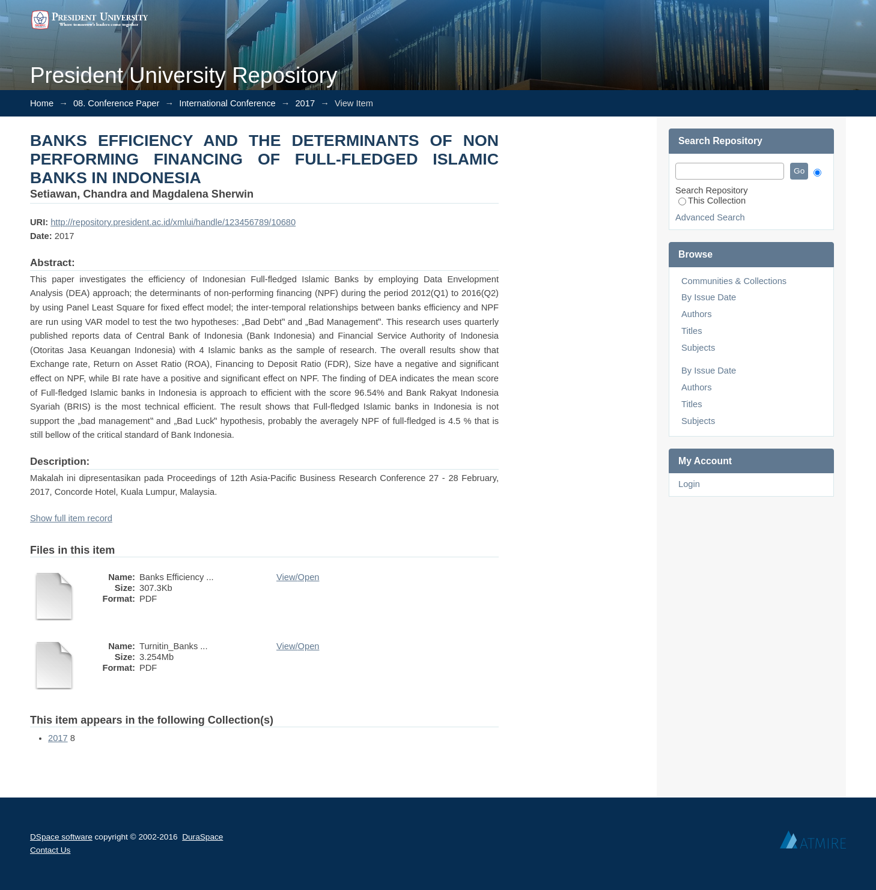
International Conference (227, 103)
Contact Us (50, 850)
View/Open (297, 577)
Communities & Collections (733, 281)
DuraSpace (202, 836)
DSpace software (61, 836)
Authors (696, 314)
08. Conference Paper (116, 103)
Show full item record (71, 518)
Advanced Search (710, 217)
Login (689, 484)
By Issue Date (708, 297)
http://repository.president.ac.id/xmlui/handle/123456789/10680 (173, 222)
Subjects (698, 348)
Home (41, 103)
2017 (305, 103)
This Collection (712, 200)
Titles (691, 331)
